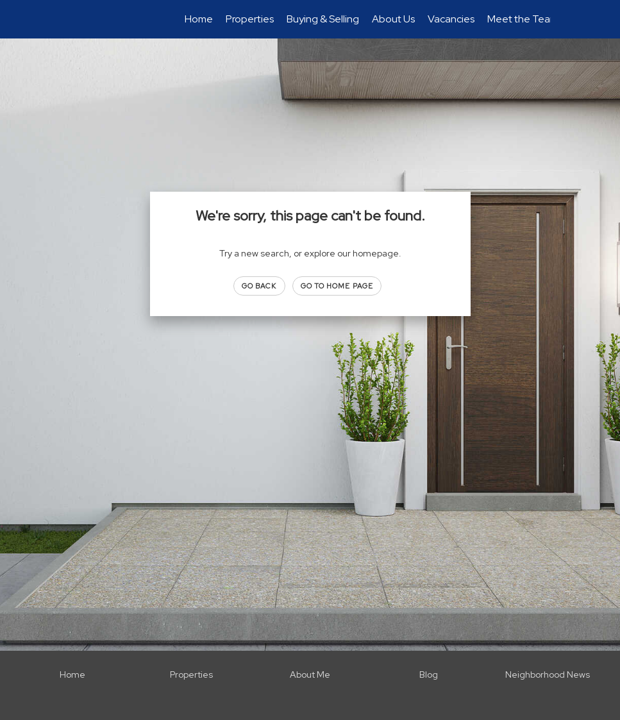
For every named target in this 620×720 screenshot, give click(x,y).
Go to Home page (337, 285)
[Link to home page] (76, 19)
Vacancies (451, 19)
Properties (250, 19)
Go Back (259, 285)
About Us (393, 19)
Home (199, 19)
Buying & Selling (323, 19)
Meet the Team (522, 19)
